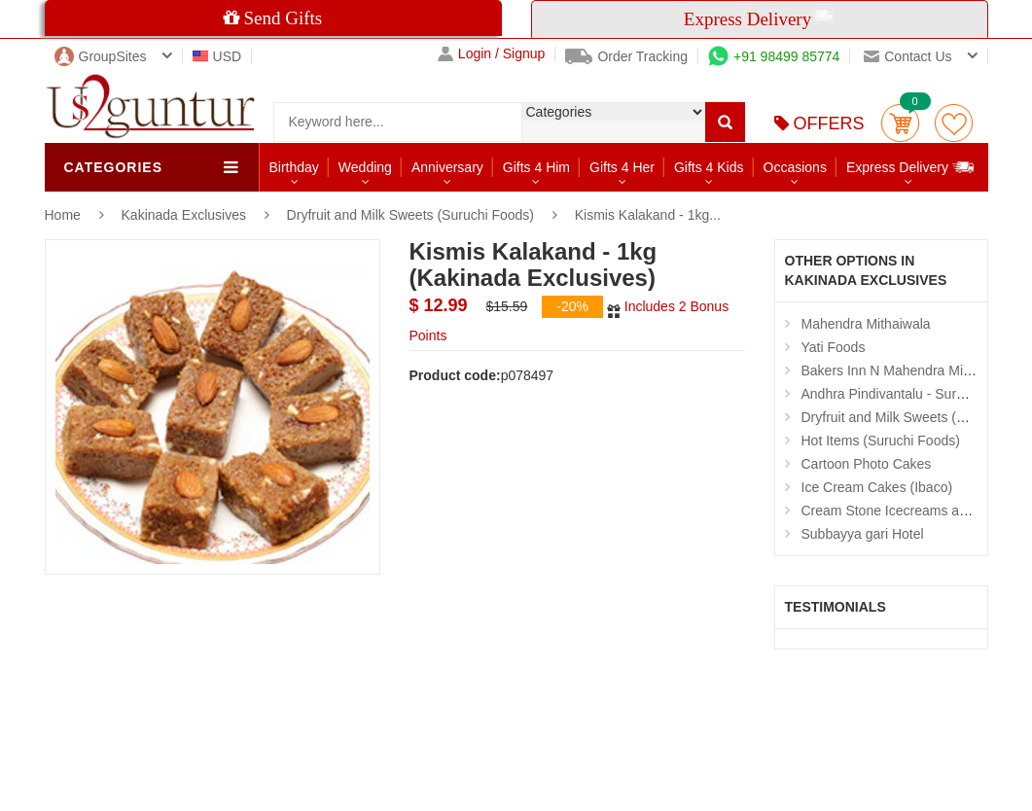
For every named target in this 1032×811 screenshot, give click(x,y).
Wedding (365, 167)
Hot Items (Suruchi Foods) (880, 440)
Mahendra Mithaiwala (866, 324)
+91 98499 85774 (773, 56)
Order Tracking (626, 56)
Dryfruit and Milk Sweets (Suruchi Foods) (410, 215)
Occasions (795, 167)
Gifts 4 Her (622, 167)
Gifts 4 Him (536, 167)
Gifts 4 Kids (709, 167)
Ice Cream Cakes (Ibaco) (877, 487)
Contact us (907, 56)
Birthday (294, 167)
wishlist (954, 123)
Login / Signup (492, 54)
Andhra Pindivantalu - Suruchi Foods (912, 394)
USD (217, 56)
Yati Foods (833, 347)
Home (63, 215)
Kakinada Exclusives (186, 215)
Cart (900, 123)
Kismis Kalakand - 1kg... (648, 215)
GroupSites (100, 56)
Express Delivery (911, 167)
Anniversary (447, 167)
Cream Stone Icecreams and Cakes (909, 510)
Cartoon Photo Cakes (866, 464)
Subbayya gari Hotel (862, 534)
